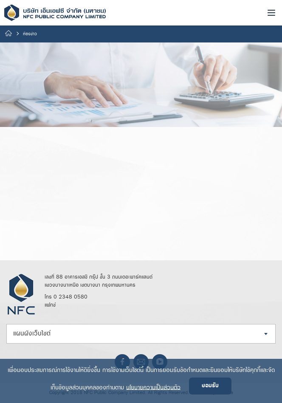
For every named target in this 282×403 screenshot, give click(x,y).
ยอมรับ (210, 385)
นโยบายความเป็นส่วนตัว (153, 387)
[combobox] (141, 334)
